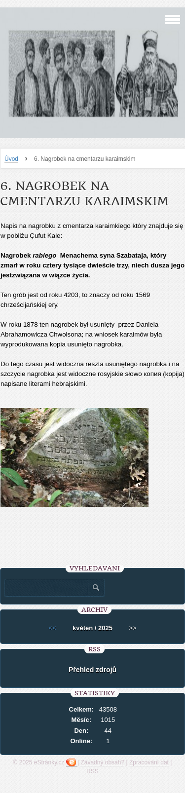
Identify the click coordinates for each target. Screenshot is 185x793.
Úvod (11, 158)
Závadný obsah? (102, 762)
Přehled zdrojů (92, 670)
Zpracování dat (149, 762)
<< (52, 628)
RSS (92, 771)
